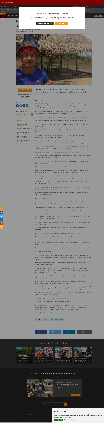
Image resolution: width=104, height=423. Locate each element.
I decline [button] (61, 419)
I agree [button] (56, 419)
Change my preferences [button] (69, 419)
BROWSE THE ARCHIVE (45, 23)
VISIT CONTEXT (61, 23)
